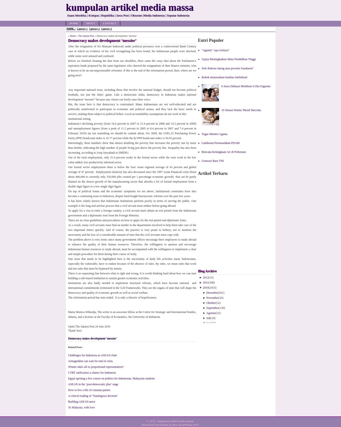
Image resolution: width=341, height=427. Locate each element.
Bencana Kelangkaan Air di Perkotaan (224, 152)
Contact (109, 23)
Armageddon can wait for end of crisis (90, 361)
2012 (206, 277)
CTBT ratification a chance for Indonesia (92, 372)
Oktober (211, 303)
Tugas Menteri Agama (215, 134)
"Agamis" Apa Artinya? (215, 50)
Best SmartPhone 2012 (185, 425)
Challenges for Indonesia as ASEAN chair (92, 355)
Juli (208, 318)
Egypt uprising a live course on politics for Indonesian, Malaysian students (111, 378)
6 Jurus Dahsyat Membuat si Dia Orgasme (245, 86)
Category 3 (106, 28)
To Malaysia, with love (81, 407)
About (90, 23)
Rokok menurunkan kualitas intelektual (224, 77)
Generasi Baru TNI (213, 161)
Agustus (211, 313)
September (212, 308)
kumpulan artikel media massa (175, 421)
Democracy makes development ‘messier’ (92, 338)
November (212, 297)
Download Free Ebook (155, 425)
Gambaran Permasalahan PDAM (221, 143)
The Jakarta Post (86, 36)
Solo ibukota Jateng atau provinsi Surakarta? (227, 68)
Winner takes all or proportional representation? (96, 367)
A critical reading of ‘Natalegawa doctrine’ (93, 396)
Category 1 (82, 28)
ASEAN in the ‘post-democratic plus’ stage (93, 384)
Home (74, 23)
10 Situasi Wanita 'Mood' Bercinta (241, 110)
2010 (206, 287)
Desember (212, 292)
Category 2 (94, 28)
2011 (206, 282)
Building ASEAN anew (82, 401)
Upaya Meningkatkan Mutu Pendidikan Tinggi (229, 59)
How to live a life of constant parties (89, 390)
